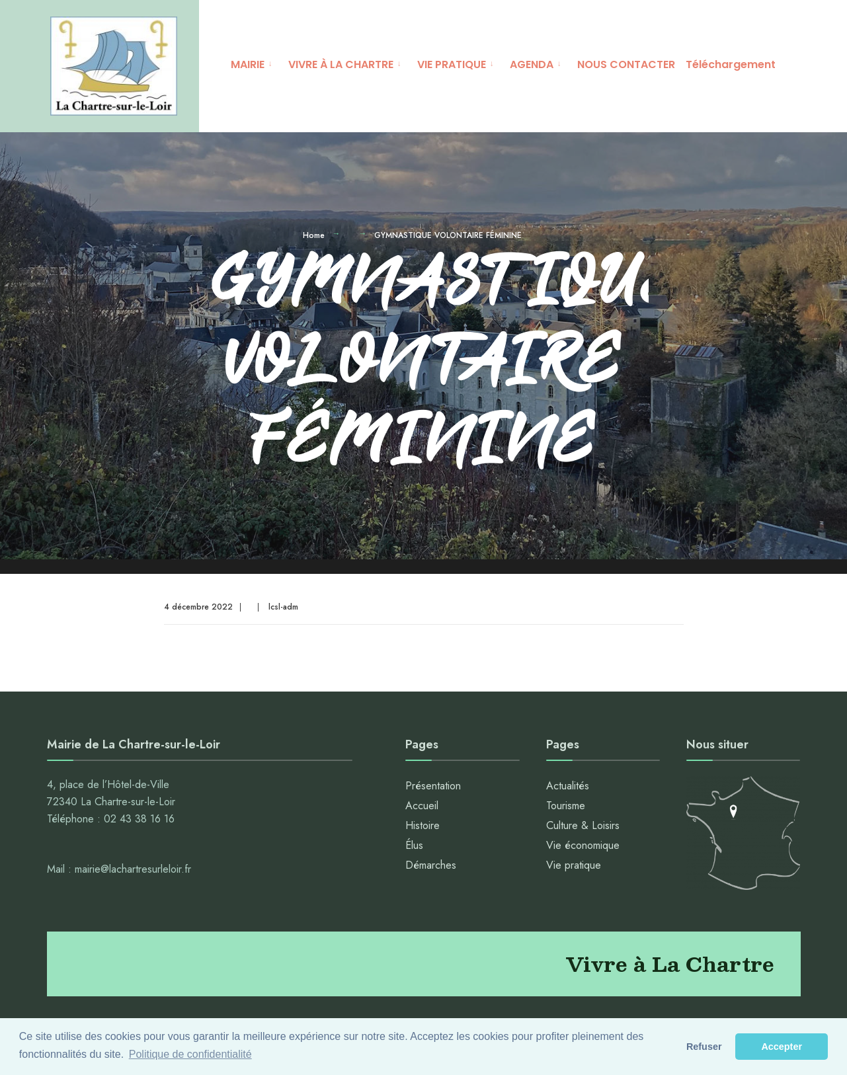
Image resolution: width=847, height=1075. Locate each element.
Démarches (430, 867)
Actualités (567, 787)
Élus (414, 847)
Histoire (422, 827)
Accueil (421, 807)
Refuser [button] (704, 1046)
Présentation (433, 787)
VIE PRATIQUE (451, 64)
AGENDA (531, 64)
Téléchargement (731, 64)
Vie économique (583, 847)
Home (314, 237)
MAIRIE (247, 64)
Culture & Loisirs (583, 827)
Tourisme (565, 807)
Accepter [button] (781, 1046)
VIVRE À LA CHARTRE (340, 64)
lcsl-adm (283, 609)
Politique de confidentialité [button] (190, 1054)
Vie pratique (573, 867)
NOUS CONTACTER (626, 64)
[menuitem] (254, 62)
